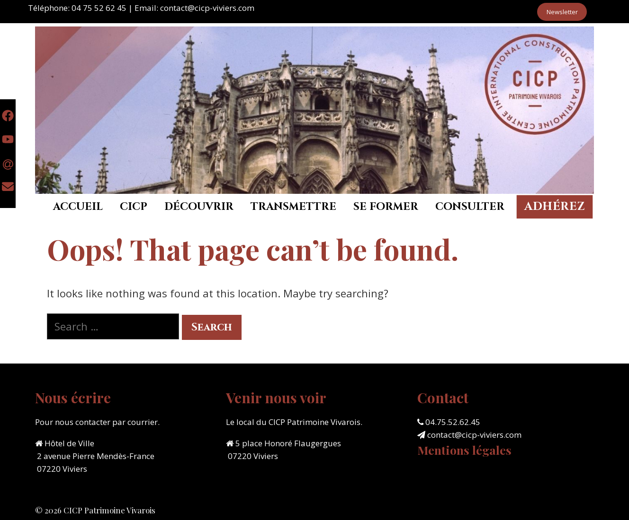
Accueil (78, 207)
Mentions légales (464, 450)
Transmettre (293, 207)
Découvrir (199, 207)
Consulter (469, 207)
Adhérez (554, 206)
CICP (133, 207)
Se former (385, 207)
